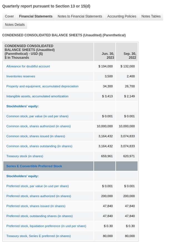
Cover (8, 16)
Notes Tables (150, 16)
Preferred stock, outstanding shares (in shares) (39, 216)
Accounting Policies (120, 16)
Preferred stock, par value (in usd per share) (37, 186)
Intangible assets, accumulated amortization (37, 96)
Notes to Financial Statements (78, 16)
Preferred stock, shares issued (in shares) (35, 206)
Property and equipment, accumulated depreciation (42, 86)
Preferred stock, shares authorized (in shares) (38, 196)
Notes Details (13, 25)
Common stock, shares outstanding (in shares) (39, 146)
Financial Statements (34, 16)
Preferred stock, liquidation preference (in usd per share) (46, 226)
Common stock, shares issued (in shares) (35, 136)
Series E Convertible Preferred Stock (34, 166)
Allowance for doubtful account (28, 66)
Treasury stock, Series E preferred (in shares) (38, 236)
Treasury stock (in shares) (24, 156)
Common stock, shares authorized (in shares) (38, 126)
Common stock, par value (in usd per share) (37, 116)
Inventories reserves (20, 76)
